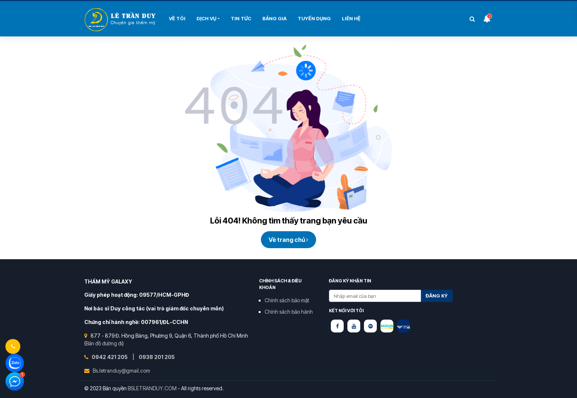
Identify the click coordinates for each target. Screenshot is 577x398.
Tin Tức (241, 18)
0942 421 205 (110, 357)
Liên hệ (351, 18)
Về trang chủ (288, 239)
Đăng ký (437, 296)
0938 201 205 (157, 357)
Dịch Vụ (206, 18)
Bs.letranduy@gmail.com (121, 370)
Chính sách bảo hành (289, 312)
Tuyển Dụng (314, 18)
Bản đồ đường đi (104, 343)
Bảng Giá (274, 18)
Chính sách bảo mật (287, 300)
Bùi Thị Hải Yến (121, 20)
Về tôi (177, 18)
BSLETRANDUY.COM (152, 388)
